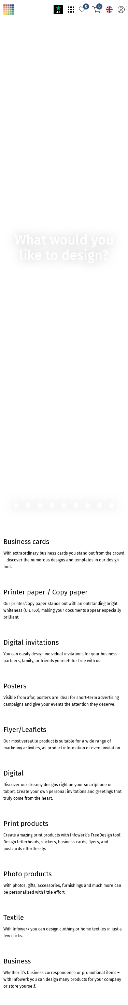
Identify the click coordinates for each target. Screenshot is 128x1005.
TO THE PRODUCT (23, 201)
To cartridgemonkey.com (27, 225)
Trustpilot (11, 683)
